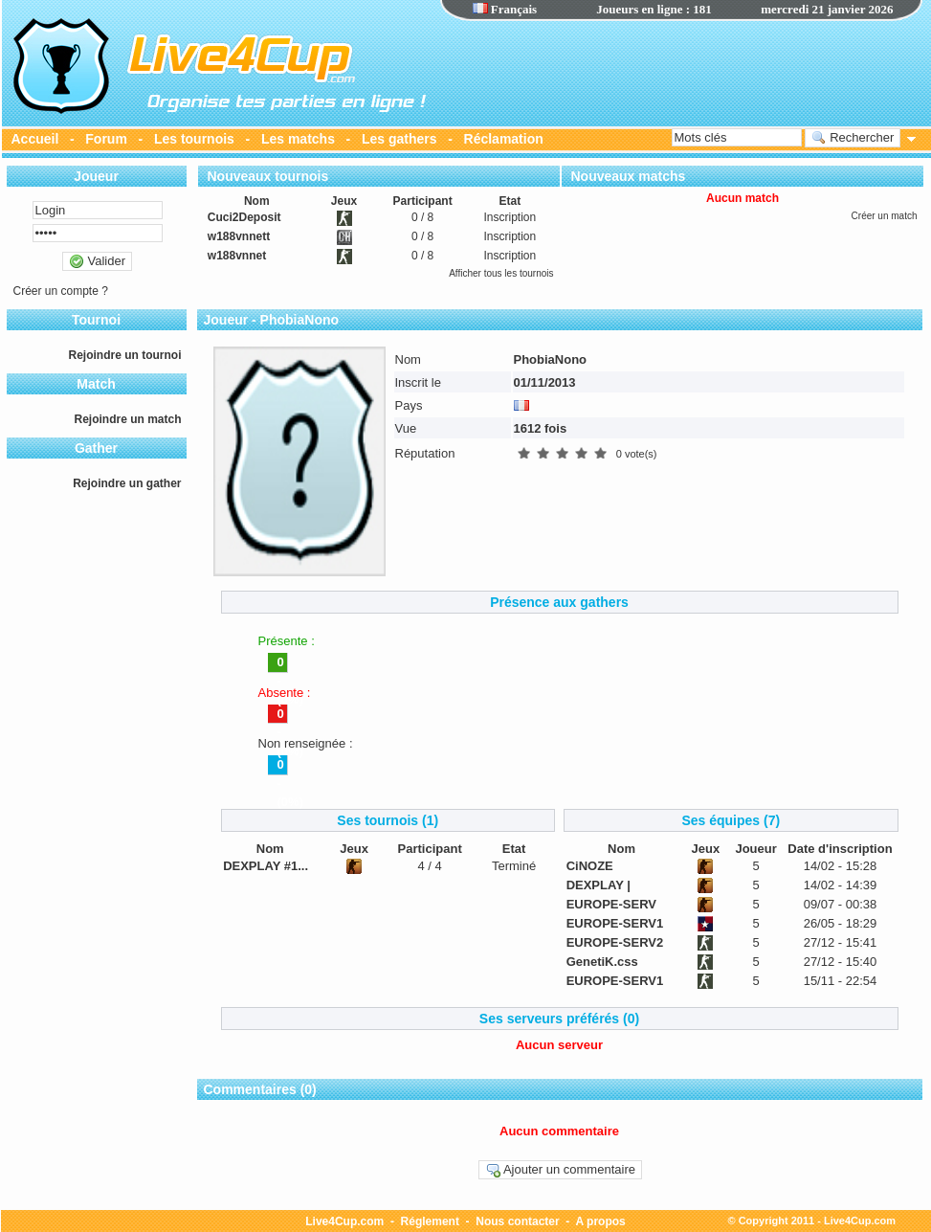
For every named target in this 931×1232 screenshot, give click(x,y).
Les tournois (194, 138)
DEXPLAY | (598, 885)
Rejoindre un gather (127, 483)
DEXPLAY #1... (265, 866)
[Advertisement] (681, 72)
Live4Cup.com (344, 1221)
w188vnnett (239, 236)
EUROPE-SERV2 (615, 942)
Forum (106, 138)
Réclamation (503, 138)
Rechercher (853, 138)
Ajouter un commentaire (560, 1169)
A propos (601, 1221)
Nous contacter (517, 1221)
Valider (97, 261)
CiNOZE (589, 866)
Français (505, 9)
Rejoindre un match (127, 419)
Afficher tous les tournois (501, 273)
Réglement (430, 1221)
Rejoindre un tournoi (125, 355)
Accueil (35, 138)
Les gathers (399, 138)
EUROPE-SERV (611, 904)
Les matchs (298, 138)
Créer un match (885, 216)
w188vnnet (237, 255)
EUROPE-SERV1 (615, 923)
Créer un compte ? (60, 291)
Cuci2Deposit (244, 217)
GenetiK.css (602, 961)
